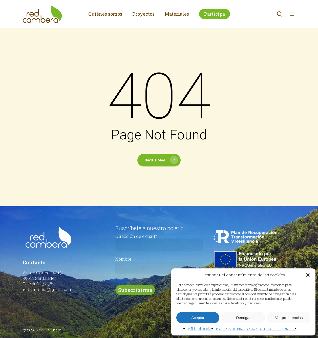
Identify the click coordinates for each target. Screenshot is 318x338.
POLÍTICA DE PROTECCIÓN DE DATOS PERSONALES (256, 329)
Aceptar (197, 317)
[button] (307, 275)
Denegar (243, 317)
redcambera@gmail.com (47, 289)
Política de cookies (200, 329)
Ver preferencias (289, 317)
